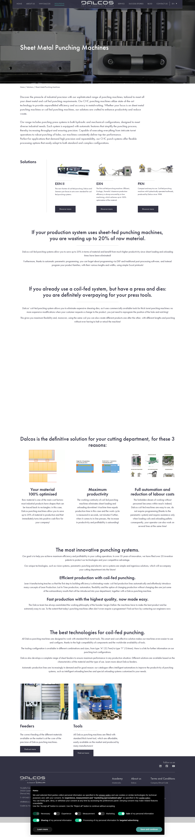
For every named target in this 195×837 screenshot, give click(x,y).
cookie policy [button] (144, 798)
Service (125, 5)
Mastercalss (116, 782)
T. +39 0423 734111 (27, 797)
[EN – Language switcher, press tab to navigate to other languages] (178, 6)
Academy (117, 778)
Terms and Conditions (163, 778)
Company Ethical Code (159, 782)
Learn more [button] (42, 829)
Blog (153, 5)
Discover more (65, 209)
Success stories (140, 5)
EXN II (59, 183)
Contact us (165, 5)
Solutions (55, 5)
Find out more (30, 749)
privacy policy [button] (105, 795)
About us (26, 5)
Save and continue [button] (149, 829)
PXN (141, 183)
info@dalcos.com (26, 801)
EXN (99, 183)
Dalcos (133, 782)
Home (15, 5)
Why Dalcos (40, 5)
